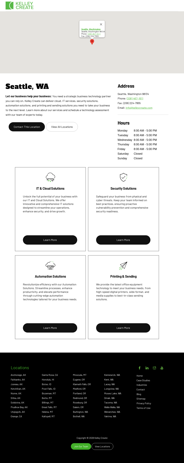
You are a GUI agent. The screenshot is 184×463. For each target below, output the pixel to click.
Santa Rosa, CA (50, 374)
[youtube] (162, 367)
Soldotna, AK (17, 402)
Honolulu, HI (48, 379)
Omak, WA (109, 397)
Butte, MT (47, 397)
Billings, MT (48, 402)
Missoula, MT (80, 374)
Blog (138, 394)
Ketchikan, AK (18, 388)
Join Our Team (81, 446)
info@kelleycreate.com (139, 107)
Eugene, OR (79, 379)
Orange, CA (16, 416)
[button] (92, 42)
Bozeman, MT (49, 393)
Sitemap (140, 398)
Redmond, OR (80, 397)
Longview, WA (111, 388)
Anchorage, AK (18, 374)
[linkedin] (147, 367)
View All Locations (62, 126)
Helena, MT (47, 411)
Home (139, 375)
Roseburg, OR (80, 402)
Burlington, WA (80, 411)
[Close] (101, 24)
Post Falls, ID (48, 388)
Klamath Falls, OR (82, 384)
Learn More (50, 240)
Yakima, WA (110, 416)
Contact (140, 389)
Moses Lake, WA (112, 393)
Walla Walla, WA (112, 407)
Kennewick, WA (112, 374)
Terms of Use (143, 407)
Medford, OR (79, 388)
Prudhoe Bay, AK (19, 407)
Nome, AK (16, 393)
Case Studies (143, 380)
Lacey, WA (109, 384)
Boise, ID (46, 384)
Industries (141, 384)
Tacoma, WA (110, 402)
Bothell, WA (79, 416)
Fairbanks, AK (18, 379)
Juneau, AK (17, 384)
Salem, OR (78, 407)
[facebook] (139, 367)
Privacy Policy (143, 403)
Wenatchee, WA (112, 411)
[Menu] (173, 6)
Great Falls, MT (49, 407)
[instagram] (154, 367)
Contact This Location (27, 126)
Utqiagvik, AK (18, 411)
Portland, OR (79, 393)
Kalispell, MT (48, 416)
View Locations (102, 446)
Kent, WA (109, 379)
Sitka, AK (15, 397)
